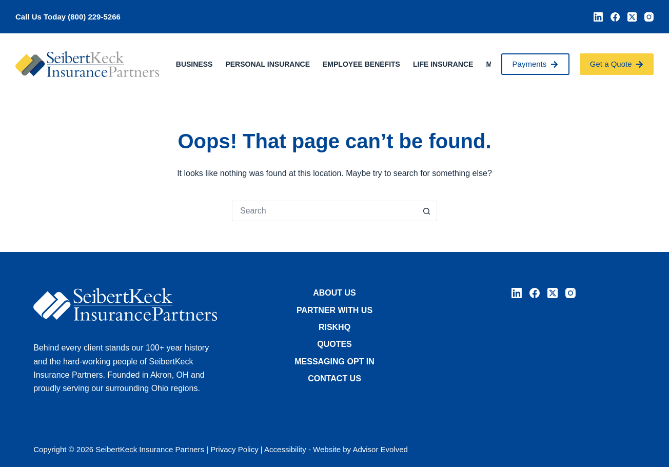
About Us (334, 292)
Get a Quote (616, 64)
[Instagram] (649, 17)
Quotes (334, 344)
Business (194, 64)
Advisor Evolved (380, 449)
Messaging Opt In (334, 361)
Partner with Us (334, 310)
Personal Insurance (267, 64)
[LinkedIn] (598, 17)
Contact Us (334, 378)
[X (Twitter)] (632, 17)
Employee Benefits (361, 64)
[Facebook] (615, 17)
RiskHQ (334, 327)
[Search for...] (324, 211)
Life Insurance (443, 64)
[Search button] (427, 211)
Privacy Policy (234, 449)
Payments (535, 64)
